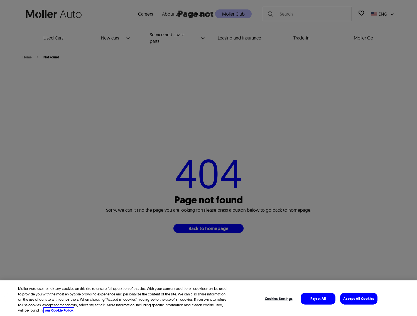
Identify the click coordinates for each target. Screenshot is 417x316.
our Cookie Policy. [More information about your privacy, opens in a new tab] (58, 310)
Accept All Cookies (358, 298)
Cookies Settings (279, 298)
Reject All (318, 298)
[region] (208, 298)
